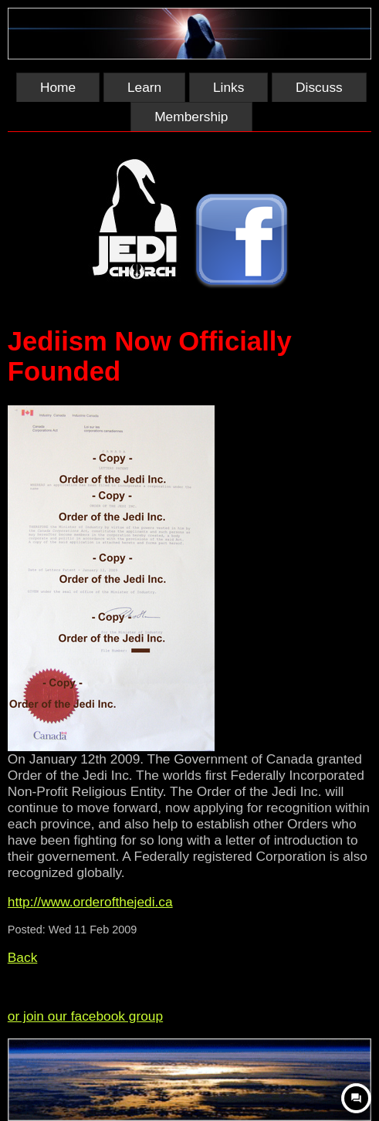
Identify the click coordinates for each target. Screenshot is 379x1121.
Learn (144, 87)
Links (228, 87)
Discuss (319, 87)
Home (58, 87)
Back (23, 957)
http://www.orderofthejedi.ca (90, 901)
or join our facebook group (85, 1016)
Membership (191, 116)
